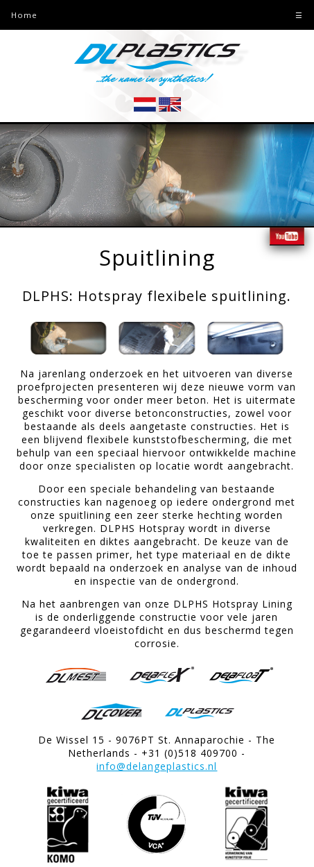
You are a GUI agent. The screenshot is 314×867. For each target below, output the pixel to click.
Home (24, 15)
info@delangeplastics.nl (156, 766)
